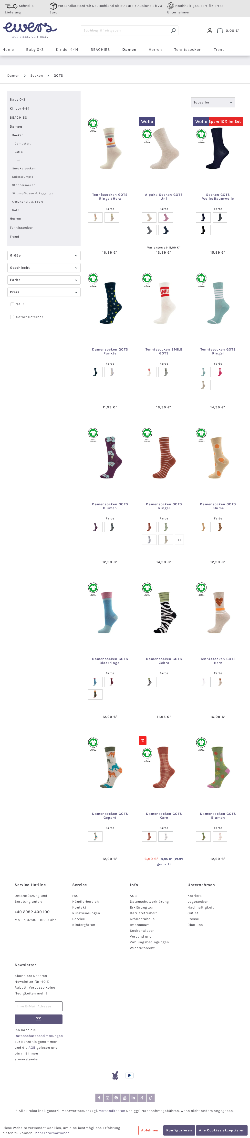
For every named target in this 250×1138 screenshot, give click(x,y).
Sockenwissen (142, 931)
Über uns (195, 925)
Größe (44, 255)
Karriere (195, 896)
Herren (15, 219)
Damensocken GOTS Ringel (164, 506)
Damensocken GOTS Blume (218, 506)
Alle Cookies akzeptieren (222, 1130)
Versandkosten (112, 1111)
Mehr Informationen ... (53, 1133)
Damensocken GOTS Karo (164, 816)
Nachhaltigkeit (201, 907)
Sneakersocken (24, 168)
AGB (133, 896)
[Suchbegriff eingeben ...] (124, 30)
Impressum (140, 925)
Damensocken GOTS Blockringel (110, 661)
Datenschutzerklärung (149, 902)
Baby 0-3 (17, 99)
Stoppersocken (23, 185)
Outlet (193, 913)
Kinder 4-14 (20, 108)
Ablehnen (149, 1130)
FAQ (75, 896)
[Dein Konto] (210, 30)
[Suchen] (173, 30)
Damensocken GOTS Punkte (110, 351)
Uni (17, 160)
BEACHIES (18, 117)
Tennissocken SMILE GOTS (164, 351)
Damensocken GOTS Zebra (164, 661)
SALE (16, 210)
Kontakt (79, 907)
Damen (16, 126)
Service (78, 919)
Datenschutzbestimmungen (39, 1036)
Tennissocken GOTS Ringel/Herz (110, 197)
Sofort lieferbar (29, 317)
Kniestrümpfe (22, 176)
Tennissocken (21, 228)
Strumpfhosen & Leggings (32, 193)
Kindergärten (83, 925)
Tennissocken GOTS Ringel (218, 351)
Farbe (44, 280)
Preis (44, 292)
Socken (17, 135)
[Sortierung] (213, 102)
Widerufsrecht (142, 948)
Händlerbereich (85, 902)
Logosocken (198, 902)
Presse (193, 919)
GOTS (19, 152)
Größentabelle (142, 919)
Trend (14, 237)
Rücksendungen (86, 913)
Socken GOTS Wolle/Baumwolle (218, 197)
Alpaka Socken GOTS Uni (164, 197)
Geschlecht (44, 268)
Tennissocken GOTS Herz (218, 661)
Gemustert (23, 143)
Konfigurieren (179, 1130)
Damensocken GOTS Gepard (110, 816)
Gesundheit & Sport (27, 201)
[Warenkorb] (228, 30)
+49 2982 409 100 (32, 912)
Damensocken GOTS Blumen (110, 506)
